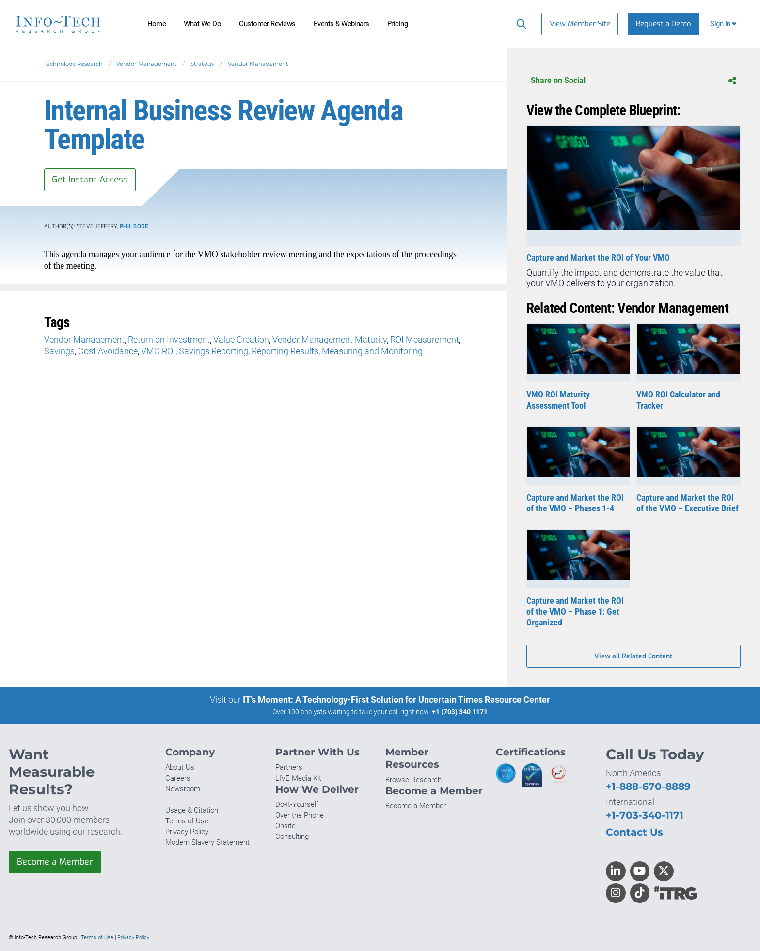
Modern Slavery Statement (207, 842)
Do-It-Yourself (296, 804)
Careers (177, 778)
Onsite (285, 825)
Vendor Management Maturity (329, 339)
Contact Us (634, 832)
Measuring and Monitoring (372, 351)
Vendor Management (146, 63)
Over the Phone (299, 815)
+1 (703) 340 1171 (460, 712)
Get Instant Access (89, 179)
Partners (288, 767)
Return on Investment (169, 339)
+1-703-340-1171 (644, 815)
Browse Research (413, 779)
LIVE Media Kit (298, 778)
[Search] (519, 24)
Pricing (397, 23)
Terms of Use (186, 821)
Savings (59, 351)
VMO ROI (158, 351)
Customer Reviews (267, 23)
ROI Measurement (424, 339)
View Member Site (580, 24)
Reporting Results (285, 351)
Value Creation (241, 339)
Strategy (202, 63)
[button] (724, 24)
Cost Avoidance (108, 351)
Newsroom (182, 789)
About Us (179, 767)
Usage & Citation (191, 810)
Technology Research (73, 63)
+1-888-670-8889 (648, 786)
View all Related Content (633, 656)
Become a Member (55, 862)
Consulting (292, 836)
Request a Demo (663, 24)
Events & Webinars (341, 23)
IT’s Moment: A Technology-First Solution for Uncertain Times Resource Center (396, 699)
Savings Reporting (213, 351)
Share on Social (633, 80)
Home (156, 23)
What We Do (202, 23)
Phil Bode (134, 226)
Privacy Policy (186, 831)
